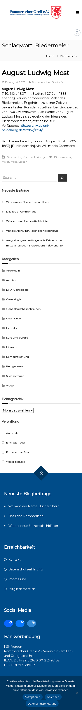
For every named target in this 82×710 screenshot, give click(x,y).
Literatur (12, 347)
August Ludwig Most (35, 73)
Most (14, 161)
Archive (11, 280)
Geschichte (14, 157)
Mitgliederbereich (21, 589)
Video (10, 385)
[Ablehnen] (76, 693)
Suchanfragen (15, 376)
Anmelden (13, 433)
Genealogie (13, 299)
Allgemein (13, 270)
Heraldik (11, 328)
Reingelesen (14, 366)
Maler (5, 161)
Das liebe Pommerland (21, 211)
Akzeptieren (32, 697)
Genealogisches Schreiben (23, 308)
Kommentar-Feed (18, 452)
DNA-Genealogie (17, 289)
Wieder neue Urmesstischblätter (27, 221)
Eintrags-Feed (15, 442)
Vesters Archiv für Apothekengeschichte (32, 230)
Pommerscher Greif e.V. (48, 82)
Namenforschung (17, 356)
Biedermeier (62, 157)
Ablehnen (53, 697)
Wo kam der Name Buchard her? (27, 202)
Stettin (22, 161)
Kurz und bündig (34, 157)
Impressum (17, 579)
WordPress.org (15, 461)
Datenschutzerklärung (25, 569)
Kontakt (14, 560)
